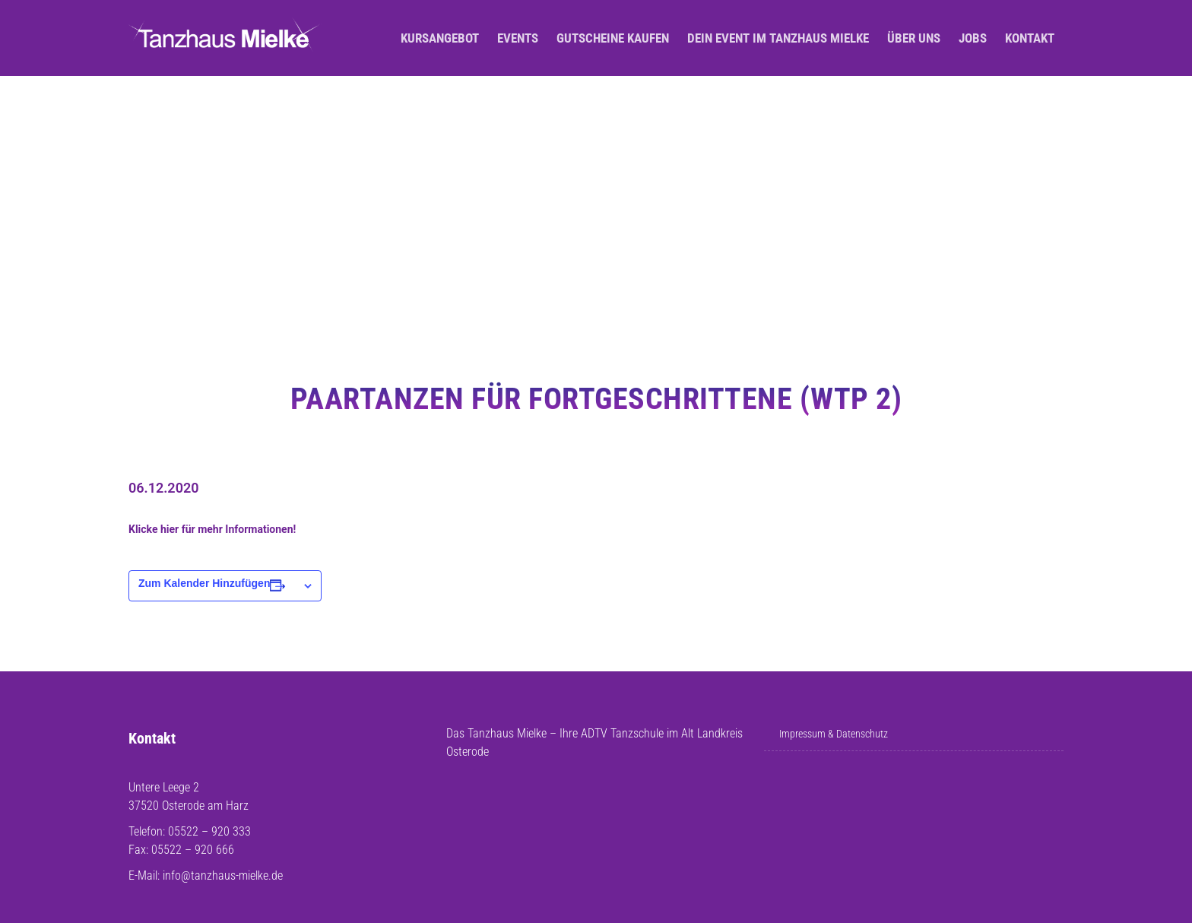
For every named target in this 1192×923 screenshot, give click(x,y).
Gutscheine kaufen (612, 38)
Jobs (973, 38)
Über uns (913, 38)
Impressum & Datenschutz (833, 734)
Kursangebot (440, 38)
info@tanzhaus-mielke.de (223, 875)
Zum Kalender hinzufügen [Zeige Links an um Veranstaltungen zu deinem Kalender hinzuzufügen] (204, 583)
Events (517, 38)
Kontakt (1029, 38)
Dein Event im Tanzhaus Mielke (778, 38)
